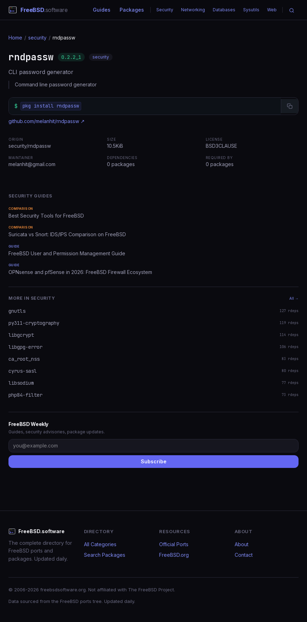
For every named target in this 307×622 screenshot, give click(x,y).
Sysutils (251, 9)
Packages (132, 10)
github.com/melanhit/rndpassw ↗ (46, 121)
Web (272, 9)
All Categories (100, 544)
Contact (244, 555)
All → (294, 298)
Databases (224, 9)
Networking (193, 9)
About (241, 544)
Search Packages (104, 555)
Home (15, 38)
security (37, 38)
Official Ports (173, 544)
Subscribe (154, 461)
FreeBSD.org (174, 555)
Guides (101, 10)
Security (164, 9)
